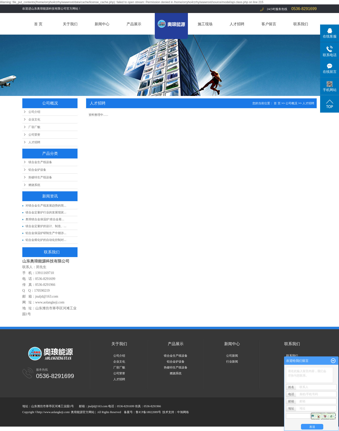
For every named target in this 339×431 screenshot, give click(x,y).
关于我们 (70, 24)
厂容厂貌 (34, 127)
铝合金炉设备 (37, 169)
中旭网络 (183, 412)
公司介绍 (34, 112)
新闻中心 (102, 24)
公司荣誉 (34, 134)
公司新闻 (232, 355)
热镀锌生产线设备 (40, 177)
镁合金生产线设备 (40, 162)
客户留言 (268, 24)
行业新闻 (232, 361)
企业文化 (34, 119)
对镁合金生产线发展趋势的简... (46, 205)
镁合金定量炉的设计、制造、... (46, 226)
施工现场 (205, 24)
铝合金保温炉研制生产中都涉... (46, 233)
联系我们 (300, 24)
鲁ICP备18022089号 (148, 412)
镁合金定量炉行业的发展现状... (46, 212)
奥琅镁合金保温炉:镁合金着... (45, 219)
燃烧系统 (34, 185)
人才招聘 (237, 24)
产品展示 (134, 24)
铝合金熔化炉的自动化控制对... (46, 240)
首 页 (38, 24)
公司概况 (291, 103)
